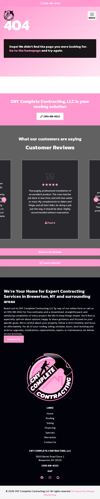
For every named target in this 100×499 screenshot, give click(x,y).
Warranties (50, 437)
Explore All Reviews (50, 252)
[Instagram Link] (50, 477)
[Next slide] (96, 199)
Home (50, 413)
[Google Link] (58, 477)
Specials (50, 432)
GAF (50, 471)
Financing (50, 428)
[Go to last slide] (4, 199)
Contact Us (13, 345)
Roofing (50, 418)
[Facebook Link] (42, 477)
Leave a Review (50, 263)
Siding (50, 423)
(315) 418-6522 (50, 3)
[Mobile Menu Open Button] (92, 15)
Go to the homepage (25, 50)
